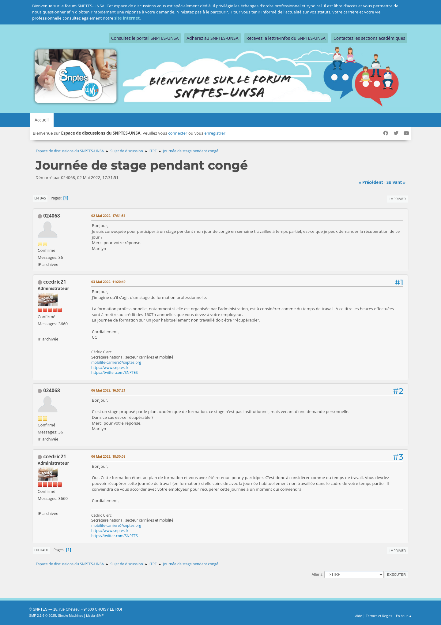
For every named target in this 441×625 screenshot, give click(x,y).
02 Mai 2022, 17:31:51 (108, 215)
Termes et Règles (379, 615)
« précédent (371, 182)
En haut (41, 550)
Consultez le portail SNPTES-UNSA (145, 38)
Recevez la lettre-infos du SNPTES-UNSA (286, 38)
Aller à (317, 574)
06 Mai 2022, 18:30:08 (108, 456)
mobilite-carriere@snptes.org (116, 362)
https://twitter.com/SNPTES (114, 372)
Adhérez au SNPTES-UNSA (212, 38)
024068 (51, 215)
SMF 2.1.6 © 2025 (42, 615)
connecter (177, 133)
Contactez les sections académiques (369, 38)
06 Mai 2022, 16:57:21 (108, 390)
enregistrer (214, 133)
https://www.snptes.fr (109, 367)
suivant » (395, 182)
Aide (358, 615)
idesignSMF (95, 615)
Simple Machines (70, 615)
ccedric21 (54, 281)
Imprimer (398, 198)
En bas (40, 198)
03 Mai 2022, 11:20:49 (108, 281)
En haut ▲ (404, 615)
